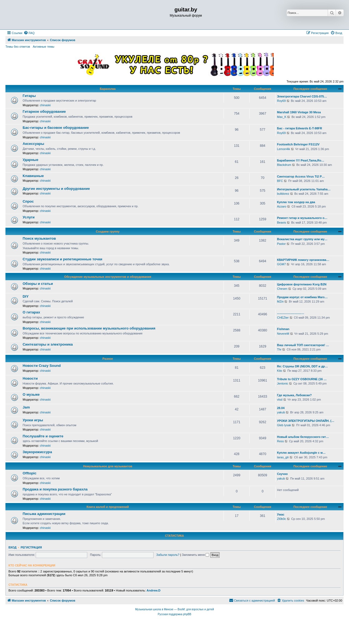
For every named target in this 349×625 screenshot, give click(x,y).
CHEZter (283, 317)
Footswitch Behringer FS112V (298, 144)
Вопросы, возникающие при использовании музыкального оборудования (89, 328)
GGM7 (281, 264)
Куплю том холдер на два (296, 202)
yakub (281, 412)
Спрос (28, 201)
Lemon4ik (283, 149)
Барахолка (108, 88)
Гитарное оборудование (44, 111)
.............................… (290, 313)
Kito (279, 370)
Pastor (281, 243)
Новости (30, 378)
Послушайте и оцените (43, 436)
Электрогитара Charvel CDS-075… (302, 96)
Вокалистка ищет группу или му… (302, 239)
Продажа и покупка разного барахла (55, 489)
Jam (26, 407)
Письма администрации (44, 514)
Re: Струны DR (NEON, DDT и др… (302, 366)
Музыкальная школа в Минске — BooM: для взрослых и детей (174, 609)
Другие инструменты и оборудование (56, 189)
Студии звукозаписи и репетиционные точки (62, 259)
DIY (26, 296)
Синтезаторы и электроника (48, 344)
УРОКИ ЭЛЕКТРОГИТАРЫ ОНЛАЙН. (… (305, 420)
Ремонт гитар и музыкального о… (302, 217)
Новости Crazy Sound (42, 366)
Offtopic (30, 473)
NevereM (283, 333)
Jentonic (282, 383)
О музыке (31, 394)
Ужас (280, 514)
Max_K (281, 116)
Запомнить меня (195, 554)
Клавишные (33, 176)
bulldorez (283, 193)
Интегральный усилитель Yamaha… (303, 189)
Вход (12, 547)
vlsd (279, 399)
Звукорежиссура (37, 452)
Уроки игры (33, 420)
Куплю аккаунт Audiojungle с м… (301, 452)
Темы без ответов (17, 46)
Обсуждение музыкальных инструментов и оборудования (107, 276)
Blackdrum (284, 164)
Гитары (29, 96)
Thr (279, 349)
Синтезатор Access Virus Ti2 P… (301, 176)
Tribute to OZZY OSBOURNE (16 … (302, 379)
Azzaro (281, 206)
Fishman (283, 329)
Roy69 (281, 100)
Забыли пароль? (167, 554)
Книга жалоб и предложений (108, 506)
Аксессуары (33, 144)
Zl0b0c (281, 518)
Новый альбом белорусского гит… (303, 436)
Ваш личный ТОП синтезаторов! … (303, 345)
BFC (280, 180)
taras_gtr (283, 457)
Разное (108, 358)
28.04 (281, 408)
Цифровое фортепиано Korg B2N (301, 284)
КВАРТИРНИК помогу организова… (303, 259)
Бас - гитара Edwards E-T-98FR (299, 128)
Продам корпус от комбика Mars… (302, 297)
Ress (280, 441)
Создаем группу (108, 231)
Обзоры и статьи (38, 284)
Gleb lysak (284, 425)
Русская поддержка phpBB (174, 614)
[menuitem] (29, 33)
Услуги (29, 217)
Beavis (281, 222)
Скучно (282, 473)
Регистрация (31, 547)
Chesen (282, 288)
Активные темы (43, 46)
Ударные (30, 160)
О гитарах (31, 312)
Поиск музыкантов (39, 238)
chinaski (45, 105)
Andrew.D (154, 590)
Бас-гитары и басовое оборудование (56, 128)
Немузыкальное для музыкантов (107, 466)
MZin (280, 301)
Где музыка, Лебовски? (294, 395)
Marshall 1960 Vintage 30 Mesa (299, 112)
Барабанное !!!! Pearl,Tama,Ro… (300, 160)
